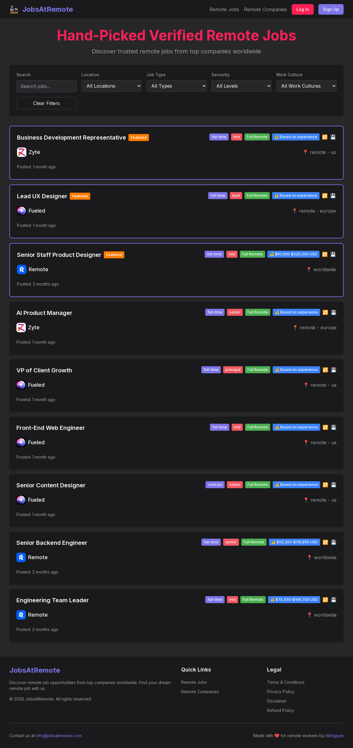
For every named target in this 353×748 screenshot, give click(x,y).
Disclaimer (277, 700)
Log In (302, 9)
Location (90, 74)
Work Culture (289, 74)
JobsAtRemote (41, 9)
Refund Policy (280, 710)
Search (23, 74)
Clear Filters (46, 103)
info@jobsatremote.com (59, 735)
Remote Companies (265, 9)
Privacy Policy (280, 691)
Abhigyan (334, 735)
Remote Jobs (224, 9)
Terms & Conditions (286, 682)
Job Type (156, 74)
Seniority (220, 74)
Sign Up (331, 9)
